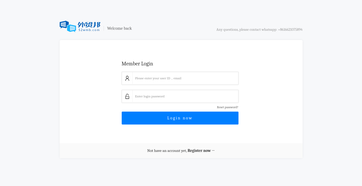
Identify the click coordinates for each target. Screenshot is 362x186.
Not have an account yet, (181, 150)
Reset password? (227, 107)
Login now (179, 117)
